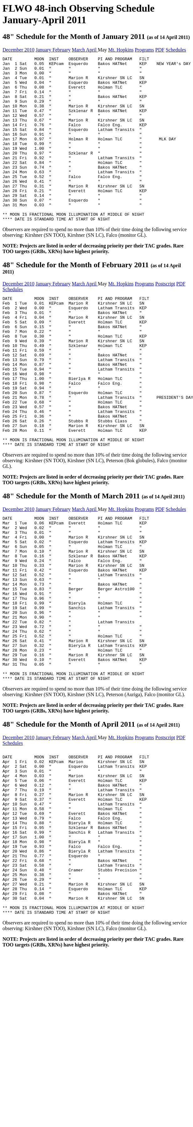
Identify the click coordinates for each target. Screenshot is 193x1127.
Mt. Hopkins (120, 49)
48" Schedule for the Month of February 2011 (92, 300)
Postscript (165, 316)
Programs (144, 49)
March (79, 49)
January (44, 49)
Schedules (176, 49)
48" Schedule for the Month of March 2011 (94, 559)
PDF (159, 49)
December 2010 (18, 49)
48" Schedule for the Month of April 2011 (91, 820)
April (92, 49)
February (62, 49)
